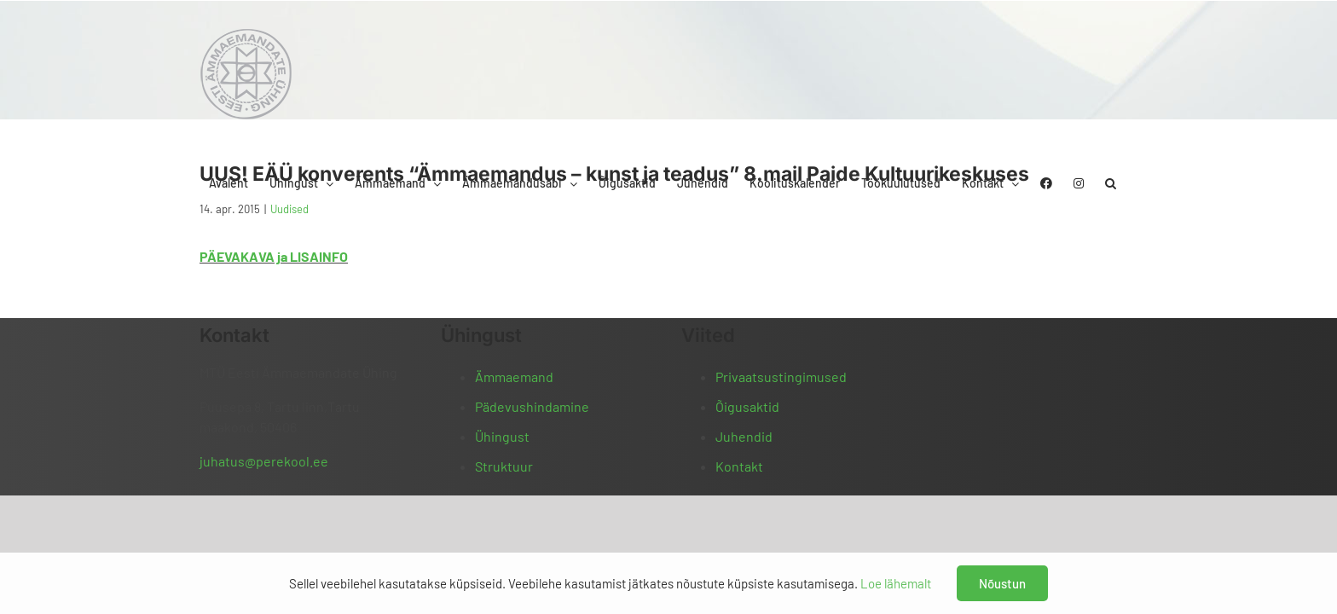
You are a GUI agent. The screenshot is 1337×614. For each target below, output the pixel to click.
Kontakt (739, 466)
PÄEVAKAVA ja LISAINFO (274, 256)
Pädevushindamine (532, 406)
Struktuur (504, 466)
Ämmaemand (514, 376)
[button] (1131, 36)
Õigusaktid (747, 406)
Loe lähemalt (895, 583)
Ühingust (502, 436)
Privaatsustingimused (781, 376)
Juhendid (744, 436)
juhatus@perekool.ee (264, 461)
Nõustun (1002, 583)
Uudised (289, 209)
